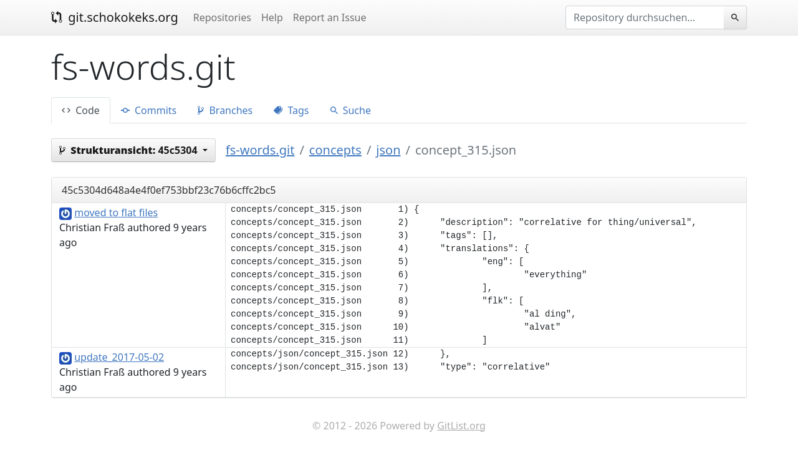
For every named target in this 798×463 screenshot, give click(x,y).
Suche (350, 110)
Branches (225, 110)
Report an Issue (330, 17)
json (388, 149)
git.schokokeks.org (114, 17)
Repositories (222, 17)
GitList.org (461, 425)
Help (272, 17)
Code (81, 110)
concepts (335, 149)
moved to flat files (116, 212)
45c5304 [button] (129, 150)
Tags (291, 110)
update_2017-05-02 (119, 357)
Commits (148, 110)
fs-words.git (260, 149)
